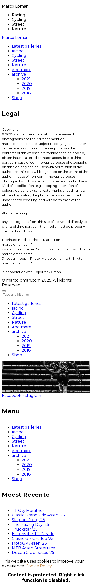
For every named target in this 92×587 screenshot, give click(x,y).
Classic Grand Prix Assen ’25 (38, 515)
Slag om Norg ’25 (28, 519)
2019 (26, 345)
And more (21, 327)
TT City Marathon (28, 510)
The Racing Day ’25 (30, 524)
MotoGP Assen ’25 (29, 543)
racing (18, 308)
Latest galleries (26, 303)
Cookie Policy (39, 566)
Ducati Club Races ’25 (33, 552)
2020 (27, 341)
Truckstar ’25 (25, 529)
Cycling (19, 313)
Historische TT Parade (33, 534)
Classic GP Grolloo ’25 (32, 538)
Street (18, 317)
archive (19, 331)
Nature (19, 322)
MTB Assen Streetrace (33, 548)
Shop (17, 355)
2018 (26, 350)
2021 (26, 336)
